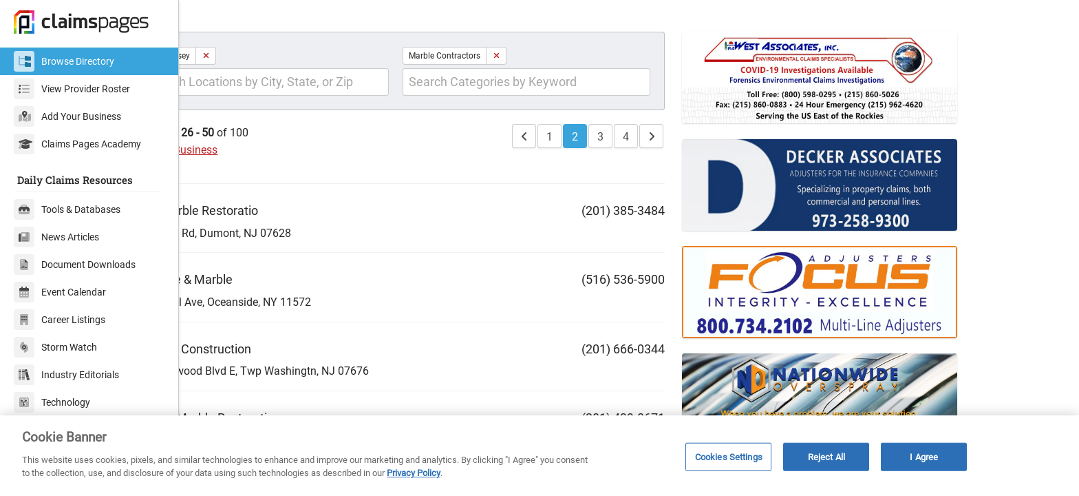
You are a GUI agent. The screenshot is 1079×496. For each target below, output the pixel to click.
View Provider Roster (72, 89)
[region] (539, 455)
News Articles (56, 237)
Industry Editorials (66, 374)
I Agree (924, 456)
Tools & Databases (67, 209)
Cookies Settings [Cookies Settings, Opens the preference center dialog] (728, 456)
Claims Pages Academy (77, 144)
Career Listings (59, 319)
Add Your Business (67, 116)
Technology (52, 402)
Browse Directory (64, 61)
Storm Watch (55, 347)
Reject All (826, 456)
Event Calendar (60, 292)
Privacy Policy (413, 473)
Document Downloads (75, 264)
